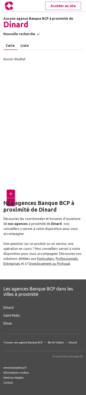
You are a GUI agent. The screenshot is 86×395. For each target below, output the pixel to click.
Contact (8, 382)
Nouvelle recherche (19, 34)
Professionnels (67, 258)
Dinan (7, 323)
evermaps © (75, 356)
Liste (25, 45)
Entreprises (11, 263)
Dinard (8, 307)
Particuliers (45, 258)
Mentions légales (13, 377)
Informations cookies (16, 372)
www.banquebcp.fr (15, 367)
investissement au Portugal (49, 263)
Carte (10, 45)
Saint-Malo (11, 315)
